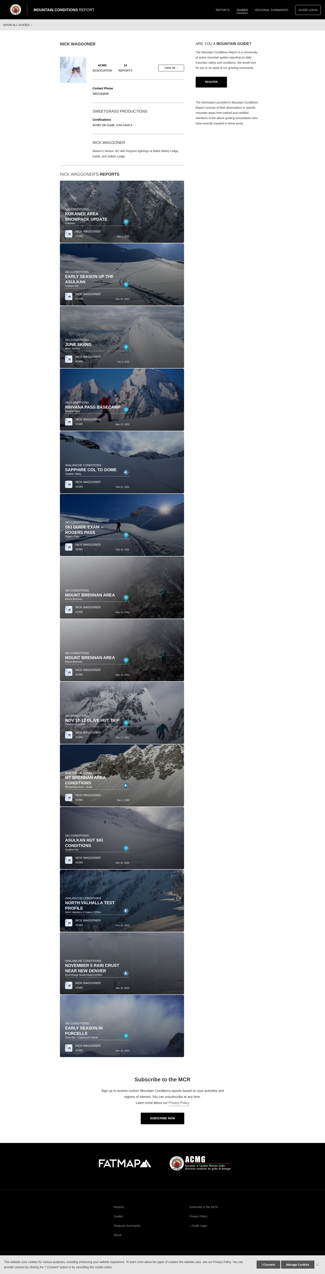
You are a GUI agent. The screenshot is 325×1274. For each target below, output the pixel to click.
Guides (242, 10)
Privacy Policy (179, 1106)
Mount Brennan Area (90, 598)
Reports (223, 10)
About (117, 1238)
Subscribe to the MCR (203, 1210)
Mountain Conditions (64, 10)
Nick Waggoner (77, 178)
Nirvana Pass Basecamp (92, 411)
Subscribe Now (162, 1122)
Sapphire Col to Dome (90, 473)
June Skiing (78, 348)
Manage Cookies (297, 1264)
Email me (170, 71)
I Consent (268, 1264)
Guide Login (308, 10)
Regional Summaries (271, 10)
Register (211, 85)
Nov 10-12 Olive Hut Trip (92, 724)
